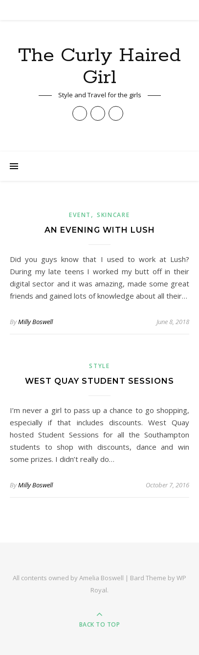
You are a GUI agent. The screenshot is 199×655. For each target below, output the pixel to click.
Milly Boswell (35, 321)
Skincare (113, 215)
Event (80, 215)
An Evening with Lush (99, 230)
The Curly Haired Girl (99, 66)
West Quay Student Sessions (99, 381)
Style (99, 366)
